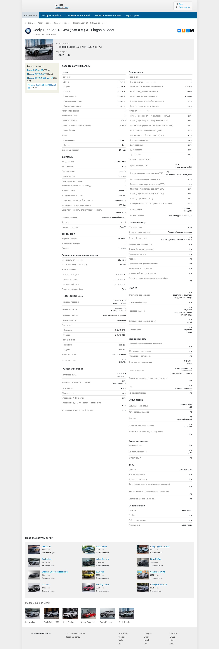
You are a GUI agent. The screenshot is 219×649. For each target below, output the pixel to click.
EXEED (172, 635)
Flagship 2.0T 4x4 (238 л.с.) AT (40, 78)
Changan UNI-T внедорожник (54, 571)
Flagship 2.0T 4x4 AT (36, 74)
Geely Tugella (126, 614)
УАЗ (119, 641)
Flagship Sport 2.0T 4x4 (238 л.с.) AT (88, 23)
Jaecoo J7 (46, 546)
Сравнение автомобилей (78, 15)
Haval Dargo (101, 546)
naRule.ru (29, 23)
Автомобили (30, 15)
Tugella (66, 23)
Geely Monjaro (107, 614)
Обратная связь (73, 635)
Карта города (132, 15)
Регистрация (184, 7)
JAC (145, 641)
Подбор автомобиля (51, 15)
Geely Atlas (46, 559)
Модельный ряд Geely (37, 602)
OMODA (173, 632)
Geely (56, 23)
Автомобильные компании (107, 15)
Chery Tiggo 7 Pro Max (159, 546)
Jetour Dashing (102, 559)
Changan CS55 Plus (158, 584)
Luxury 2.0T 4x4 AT (35, 70)
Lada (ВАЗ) (122, 632)
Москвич (121, 635)
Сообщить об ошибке (75, 632)
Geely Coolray (70, 614)
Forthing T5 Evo (102, 584)
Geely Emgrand (88, 614)
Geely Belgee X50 (51, 614)
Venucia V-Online (157, 571)
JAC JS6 (45, 584)
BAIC (172, 641)
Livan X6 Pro (155, 559)
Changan (147, 632)
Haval (146, 638)
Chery (146, 635)
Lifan (172, 638)
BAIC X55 (100, 571)
